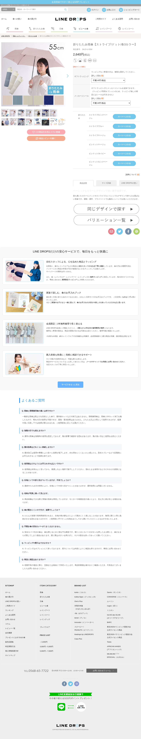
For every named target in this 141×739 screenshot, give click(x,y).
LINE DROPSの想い (12, 601)
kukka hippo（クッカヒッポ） (85, 597)
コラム (7, 624)
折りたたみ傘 (32, 36)
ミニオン (110, 610)
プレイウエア (45, 627)
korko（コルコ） (80, 592)
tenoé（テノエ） (80, 618)
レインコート (45, 615)
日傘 (41, 601)
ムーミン (110, 601)
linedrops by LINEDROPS (84, 634)
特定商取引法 (10, 646)
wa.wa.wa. (111, 654)
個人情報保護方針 (12, 651)
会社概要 (8, 633)
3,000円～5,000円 (46, 646)
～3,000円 (43, 642)
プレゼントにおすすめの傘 (15, 637)
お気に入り (111, 10)
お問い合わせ (134, 19)
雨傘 (41, 592)
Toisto (109, 642)
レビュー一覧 (10, 628)
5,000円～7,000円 (46, 651)
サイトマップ (10, 655)
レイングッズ (45, 619)
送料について (132, 175)
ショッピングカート (132, 10)
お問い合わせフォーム (102, 670)
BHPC (109, 622)
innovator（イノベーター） (84, 622)
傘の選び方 (32, 19)
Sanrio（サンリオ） (114, 592)
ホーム (4, 19)
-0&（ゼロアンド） (81, 613)
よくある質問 (117, 19)
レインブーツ (45, 610)
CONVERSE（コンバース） (117, 597)
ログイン (95, 10)
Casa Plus (78, 639)
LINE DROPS (5, 36)
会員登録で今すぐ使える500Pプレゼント (70, 2)
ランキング (9, 610)
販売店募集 (9, 642)
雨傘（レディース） (19, 36)
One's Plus (78, 601)
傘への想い (17, 19)
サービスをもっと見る (70, 384)
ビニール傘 (44, 606)
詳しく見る (97, 76)
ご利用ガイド (100, 19)
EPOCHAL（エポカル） (116, 657)
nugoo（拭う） (112, 606)
